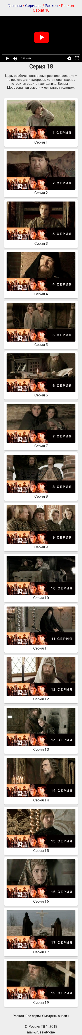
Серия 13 (41, 747)
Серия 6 (41, 393)
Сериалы (33, 5)
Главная (14, 5)
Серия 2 (41, 190)
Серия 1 (41, 140)
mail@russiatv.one (41, 1032)
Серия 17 (41, 949)
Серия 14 (41, 798)
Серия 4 (41, 291)
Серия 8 (41, 494)
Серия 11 (41, 646)
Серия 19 (41, 1000)
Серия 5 (41, 342)
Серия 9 (41, 544)
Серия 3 (41, 241)
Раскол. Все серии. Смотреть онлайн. (41, 1016)
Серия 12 (41, 696)
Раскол (51, 5)
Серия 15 (41, 848)
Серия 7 (41, 443)
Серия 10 (41, 595)
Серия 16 (41, 899)
